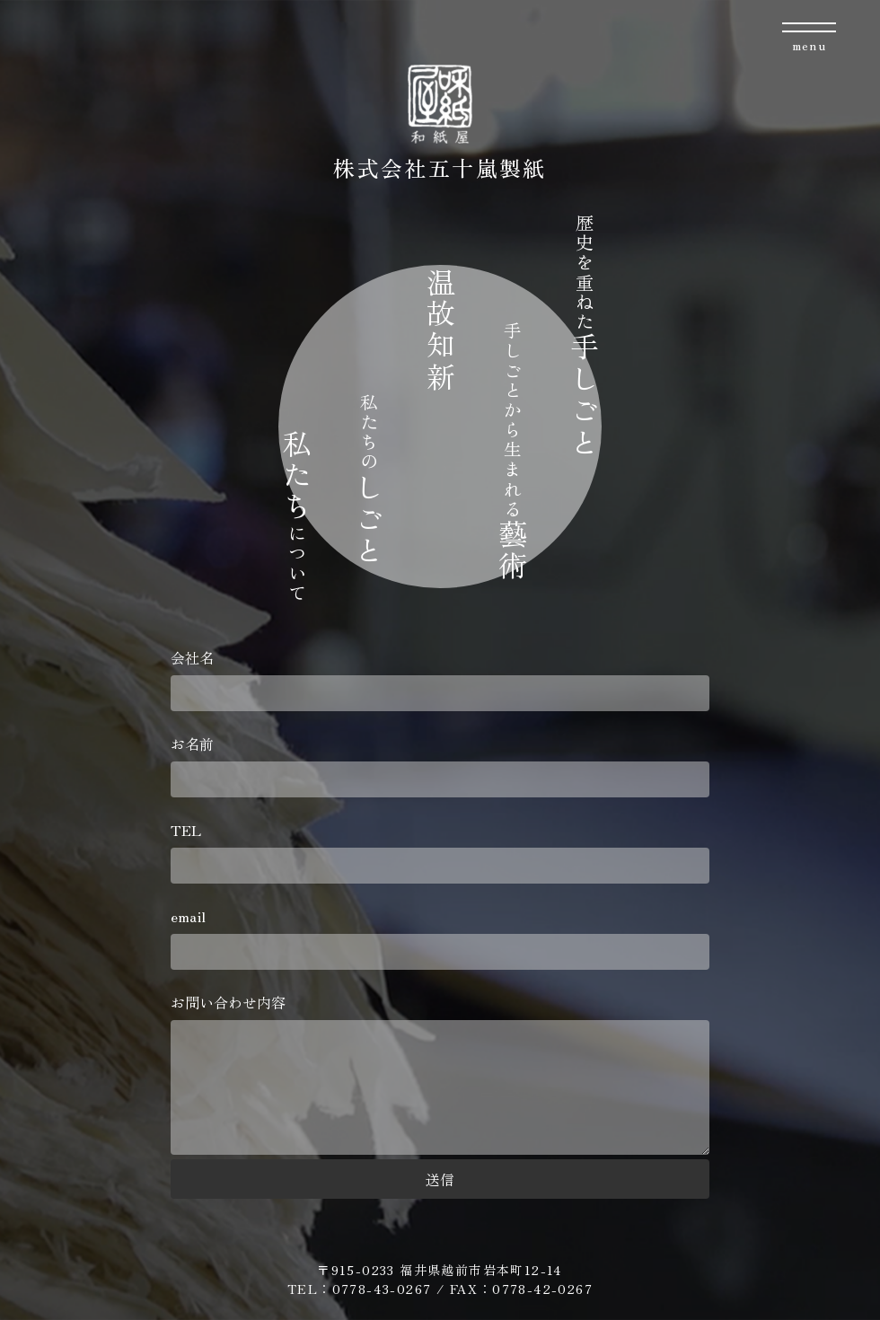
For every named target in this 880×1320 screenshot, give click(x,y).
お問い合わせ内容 (440, 1075)
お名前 (440, 765)
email (440, 937)
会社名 (440, 679)
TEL (440, 851)
